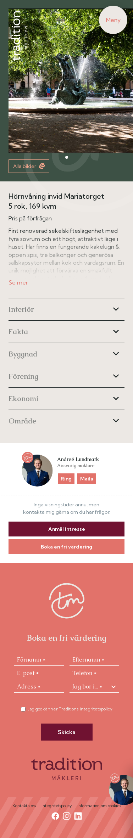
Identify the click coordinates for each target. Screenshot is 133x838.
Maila (86, 478)
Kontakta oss (24, 805)
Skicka (67, 732)
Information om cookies (99, 805)
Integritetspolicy (56, 805)
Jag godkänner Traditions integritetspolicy (70, 709)
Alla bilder (29, 166)
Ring (66, 478)
